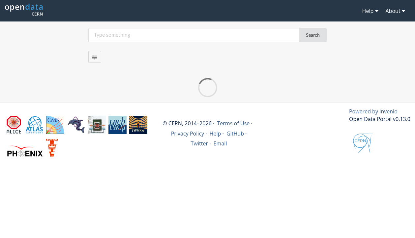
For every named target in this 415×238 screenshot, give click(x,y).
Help (215, 133)
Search (313, 35)
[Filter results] (94, 57)
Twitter (199, 143)
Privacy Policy (187, 133)
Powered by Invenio (373, 111)
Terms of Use (233, 123)
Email (220, 143)
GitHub (235, 133)
